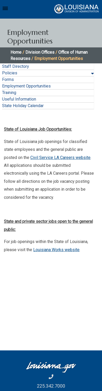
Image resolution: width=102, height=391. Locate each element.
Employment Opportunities (26, 86)
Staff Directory (15, 66)
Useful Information (19, 99)
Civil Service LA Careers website (60, 157)
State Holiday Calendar (23, 105)
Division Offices (39, 52)
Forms (8, 79)
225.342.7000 (51, 386)
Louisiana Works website (56, 249)
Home (15, 52)
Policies (9, 72)
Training (9, 92)
